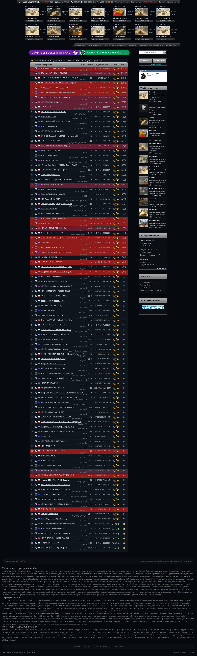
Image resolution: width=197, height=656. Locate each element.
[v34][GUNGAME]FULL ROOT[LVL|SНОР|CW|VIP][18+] (61, 422)
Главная (77, 646)
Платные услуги (136, 2)
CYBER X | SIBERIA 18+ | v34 (52, 499)
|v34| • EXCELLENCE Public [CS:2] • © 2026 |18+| (59, 238)
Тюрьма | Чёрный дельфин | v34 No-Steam (57, 179)
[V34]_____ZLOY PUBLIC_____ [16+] (54, 87)
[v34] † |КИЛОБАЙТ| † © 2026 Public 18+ (56, 291)
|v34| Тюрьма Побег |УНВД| (51, 141)
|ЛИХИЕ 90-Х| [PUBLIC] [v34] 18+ (53, 112)
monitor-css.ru (30, 652)
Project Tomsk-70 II (48, 509)
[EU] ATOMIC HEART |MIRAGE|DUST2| (55, 485)
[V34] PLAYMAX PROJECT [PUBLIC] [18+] (56, 252)
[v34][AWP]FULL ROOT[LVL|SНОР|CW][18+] (57, 427)
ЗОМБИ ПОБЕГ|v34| (48, 117)
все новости (161, 268)
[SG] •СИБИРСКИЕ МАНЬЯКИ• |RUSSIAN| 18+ (58, 83)
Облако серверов (88, 646)
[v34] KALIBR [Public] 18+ (50, 223)
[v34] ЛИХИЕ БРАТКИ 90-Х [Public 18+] (55, 218)
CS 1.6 (103, 2)
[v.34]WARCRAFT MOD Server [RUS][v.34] (56, 272)
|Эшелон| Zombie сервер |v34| (52, 233)
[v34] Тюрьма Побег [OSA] (51, 199)
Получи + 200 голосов (148, 250)
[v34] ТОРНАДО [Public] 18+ (51, 276)
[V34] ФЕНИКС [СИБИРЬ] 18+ (52, 339)
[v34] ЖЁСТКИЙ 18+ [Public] (51, 305)
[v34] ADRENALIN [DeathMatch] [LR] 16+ (56, 330)
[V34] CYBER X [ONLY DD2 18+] (53, 364)
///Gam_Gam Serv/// (48, 310)
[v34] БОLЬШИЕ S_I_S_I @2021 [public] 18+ (57, 431)
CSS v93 (75, 2)
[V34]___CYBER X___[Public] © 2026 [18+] (56, 378)
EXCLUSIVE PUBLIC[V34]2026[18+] (54, 344)
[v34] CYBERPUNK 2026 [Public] (53, 247)
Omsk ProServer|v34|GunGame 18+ (54, 281)
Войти (145, 60)
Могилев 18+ (46, 436)
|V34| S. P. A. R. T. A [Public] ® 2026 (54, 296)
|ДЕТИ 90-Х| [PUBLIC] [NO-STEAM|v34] (55, 97)
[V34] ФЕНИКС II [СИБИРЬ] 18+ (53, 388)
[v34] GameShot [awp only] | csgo (53, 368)
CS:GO (112, 2)
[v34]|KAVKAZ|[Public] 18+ (50, 150)
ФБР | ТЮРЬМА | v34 (49, 126)
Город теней (45, 242)
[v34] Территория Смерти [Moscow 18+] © (56, 286)
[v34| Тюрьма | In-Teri (49, 155)
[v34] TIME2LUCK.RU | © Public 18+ (54, 441)
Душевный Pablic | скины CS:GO (53, 194)
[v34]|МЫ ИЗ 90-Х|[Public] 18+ (52, 184)
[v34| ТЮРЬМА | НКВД (49, 160)
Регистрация (160, 60)
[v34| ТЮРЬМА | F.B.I (49, 209)
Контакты (162, 2)
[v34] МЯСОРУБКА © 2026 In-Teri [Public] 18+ (58, 92)
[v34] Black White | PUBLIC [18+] (53, 325)
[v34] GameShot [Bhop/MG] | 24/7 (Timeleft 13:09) (59, 397)
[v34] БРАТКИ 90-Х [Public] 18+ (52, 131)
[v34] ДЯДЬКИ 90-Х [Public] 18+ (52, 213)
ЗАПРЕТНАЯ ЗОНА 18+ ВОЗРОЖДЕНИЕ (56, 267)
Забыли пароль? (156, 64)
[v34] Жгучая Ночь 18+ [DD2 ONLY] (54, 68)
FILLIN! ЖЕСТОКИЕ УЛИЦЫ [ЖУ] (53, 359)
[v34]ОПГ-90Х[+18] (48, 446)
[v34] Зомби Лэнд (47, 107)
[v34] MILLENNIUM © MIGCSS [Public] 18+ (56, 504)
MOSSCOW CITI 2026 (49, 470)
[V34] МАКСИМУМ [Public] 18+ (52, 315)
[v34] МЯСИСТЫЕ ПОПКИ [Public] (53, 228)
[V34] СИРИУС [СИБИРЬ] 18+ (52, 257)
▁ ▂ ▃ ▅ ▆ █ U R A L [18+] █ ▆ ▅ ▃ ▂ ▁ (56, 480)
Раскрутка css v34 (147, 240)
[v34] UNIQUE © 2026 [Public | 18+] (54, 519)
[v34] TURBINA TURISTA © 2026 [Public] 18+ (57, 407)
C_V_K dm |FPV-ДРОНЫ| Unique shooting (56, 320)
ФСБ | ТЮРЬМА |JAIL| (49, 189)
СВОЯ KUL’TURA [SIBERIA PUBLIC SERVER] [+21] (60, 78)
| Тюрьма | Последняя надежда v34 (54, 494)
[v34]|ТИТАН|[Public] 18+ (50, 383)
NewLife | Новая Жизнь (49, 514)
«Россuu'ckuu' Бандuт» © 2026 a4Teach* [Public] (59, 165)
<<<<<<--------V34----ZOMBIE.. (52, 465)
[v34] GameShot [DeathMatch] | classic (55, 402)
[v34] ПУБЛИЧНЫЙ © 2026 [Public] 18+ (55, 121)
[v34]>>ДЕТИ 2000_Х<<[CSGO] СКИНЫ (56, 417)
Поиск (98, 646)
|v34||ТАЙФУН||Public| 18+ (50, 175)
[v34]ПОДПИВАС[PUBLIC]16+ (52, 262)
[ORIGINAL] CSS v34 (48, 456)
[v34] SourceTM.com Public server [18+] (55, 146)
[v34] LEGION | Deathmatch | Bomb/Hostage (57, 373)
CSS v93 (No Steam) (89, 2)
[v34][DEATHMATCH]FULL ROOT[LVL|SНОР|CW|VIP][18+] (62, 393)
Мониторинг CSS (153, 74)
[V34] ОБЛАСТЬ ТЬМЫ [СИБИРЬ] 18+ (55, 334)
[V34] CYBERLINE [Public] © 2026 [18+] (55, 489)
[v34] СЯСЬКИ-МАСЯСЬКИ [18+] (53, 451)
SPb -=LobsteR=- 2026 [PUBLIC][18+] (54, 73)
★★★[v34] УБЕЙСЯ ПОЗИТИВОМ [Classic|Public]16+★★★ (63, 354)
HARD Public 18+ (47, 460)
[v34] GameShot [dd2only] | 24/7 (52, 412)
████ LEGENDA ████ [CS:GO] (53, 301)
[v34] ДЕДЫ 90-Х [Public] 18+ (52, 102)
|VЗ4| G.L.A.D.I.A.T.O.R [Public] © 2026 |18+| (57, 475)
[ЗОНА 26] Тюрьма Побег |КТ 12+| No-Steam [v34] (59, 136)
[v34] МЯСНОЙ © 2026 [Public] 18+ (54, 170)
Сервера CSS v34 (62, 2)
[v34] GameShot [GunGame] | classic (54, 349)
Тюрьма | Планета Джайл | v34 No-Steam (56, 204)
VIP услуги (144, 259)
